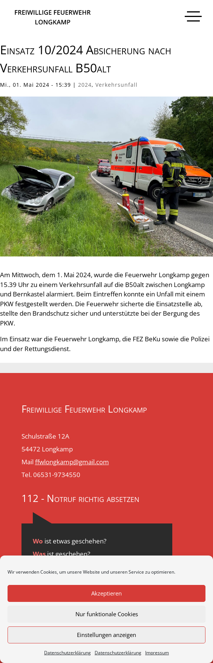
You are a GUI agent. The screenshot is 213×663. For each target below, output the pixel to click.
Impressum (157, 652)
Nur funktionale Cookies (106, 614)
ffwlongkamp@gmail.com (72, 461)
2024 (85, 84)
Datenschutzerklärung (67, 652)
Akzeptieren (106, 593)
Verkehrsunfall (116, 84)
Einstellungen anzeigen (106, 634)
